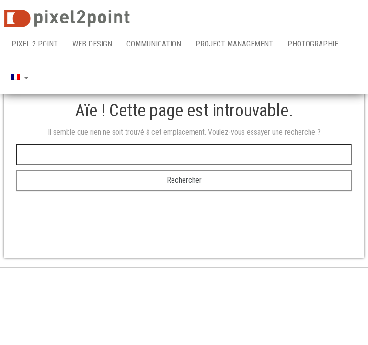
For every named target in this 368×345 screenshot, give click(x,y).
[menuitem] (19, 77)
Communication (153, 43)
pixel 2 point (35, 43)
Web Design (92, 43)
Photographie (313, 43)
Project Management (234, 43)
